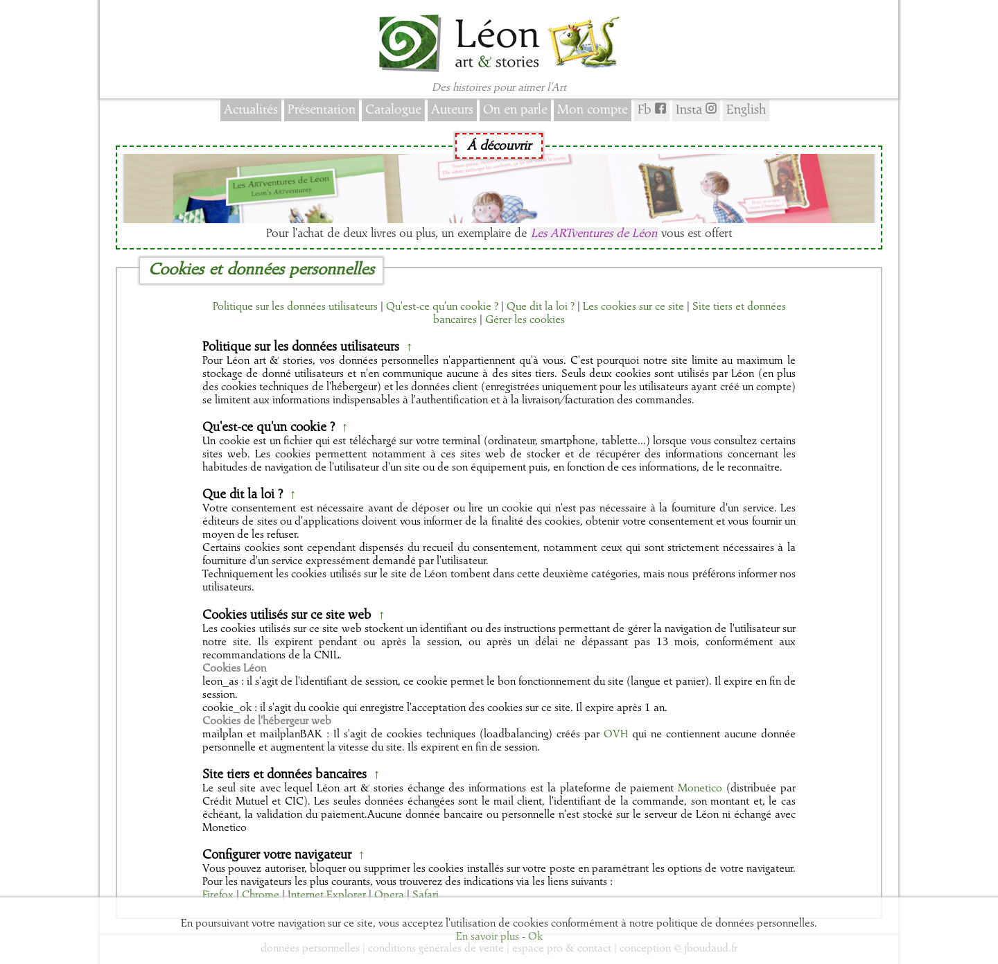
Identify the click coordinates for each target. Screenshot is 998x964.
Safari (425, 895)
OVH (616, 734)
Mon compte (592, 109)
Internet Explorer (327, 895)
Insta (696, 109)
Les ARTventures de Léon (594, 234)
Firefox (218, 895)
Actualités (251, 109)
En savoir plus (487, 937)
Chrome (260, 895)
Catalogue (393, 109)
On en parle (515, 109)
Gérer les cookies (525, 320)
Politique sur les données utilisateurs (295, 307)
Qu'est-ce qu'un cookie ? (442, 307)
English (746, 109)
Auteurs (452, 109)
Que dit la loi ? (541, 307)
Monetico (700, 788)
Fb (652, 109)
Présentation (322, 109)
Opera (389, 895)
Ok (535, 937)
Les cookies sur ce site (633, 307)
